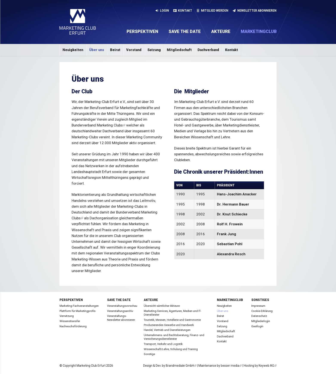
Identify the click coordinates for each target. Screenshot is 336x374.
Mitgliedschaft (179, 50)
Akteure (220, 31)
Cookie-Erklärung (262, 311)
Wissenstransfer (70, 321)
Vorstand (133, 50)
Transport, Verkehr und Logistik (163, 344)
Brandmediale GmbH (181, 365)
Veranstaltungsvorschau (122, 305)
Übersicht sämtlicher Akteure (162, 305)
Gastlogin (257, 326)
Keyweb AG (268, 365)
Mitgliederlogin (260, 321)
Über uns (96, 50)
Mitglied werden (212, 10)
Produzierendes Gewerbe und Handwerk (169, 325)
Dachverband (208, 50)
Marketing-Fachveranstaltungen (79, 305)
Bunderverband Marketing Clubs (98, 125)
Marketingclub (259, 31)
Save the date (185, 31)
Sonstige (149, 354)
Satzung (154, 50)
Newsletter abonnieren (254, 10)
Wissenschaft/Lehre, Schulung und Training (171, 349)
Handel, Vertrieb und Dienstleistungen (167, 330)
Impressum (258, 305)
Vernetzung (67, 316)
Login (162, 10)
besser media (231, 365)
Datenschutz (259, 316)
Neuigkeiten (73, 50)
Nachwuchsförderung (73, 326)
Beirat (115, 50)
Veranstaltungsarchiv (120, 311)
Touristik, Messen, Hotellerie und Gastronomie (172, 319)
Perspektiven (142, 31)
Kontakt (182, 10)
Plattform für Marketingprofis (77, 311)
